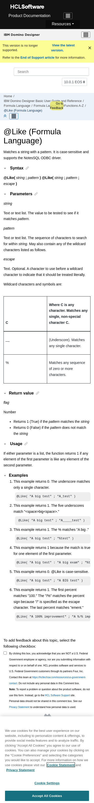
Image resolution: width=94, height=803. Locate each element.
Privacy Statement (19, 710)
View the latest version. (63, 47)
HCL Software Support (57, 698)
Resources (61, 24)
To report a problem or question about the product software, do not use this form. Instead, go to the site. (49, 695)
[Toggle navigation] (67, 16)
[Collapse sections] (5, 116)
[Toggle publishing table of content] (13, 116)
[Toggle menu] (85, 35)
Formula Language (17, 106)
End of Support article (37, 57)
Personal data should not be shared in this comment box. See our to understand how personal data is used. (45, 707)
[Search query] (51, 72)
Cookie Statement (61, 767)
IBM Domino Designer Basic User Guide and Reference (43, 101)
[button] (5, 168)
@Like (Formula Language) (23, 110)
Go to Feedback (56, 106)
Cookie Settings (46, 785)
